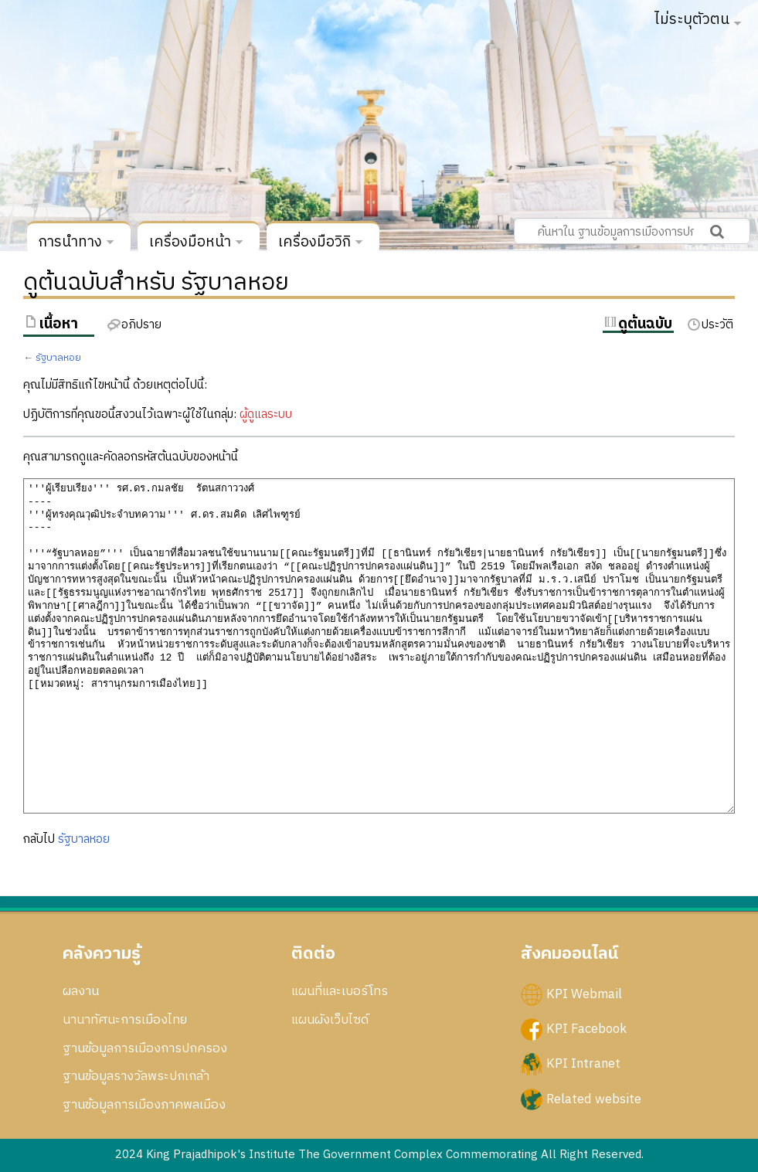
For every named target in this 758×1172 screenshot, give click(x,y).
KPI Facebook (586, 1029)
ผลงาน (81, 991)
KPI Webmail (584, 994)
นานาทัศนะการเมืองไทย (125, 1020)
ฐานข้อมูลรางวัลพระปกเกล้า (136, 1076)
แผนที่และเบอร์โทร (339, 991)
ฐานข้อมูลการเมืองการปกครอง (145, 1048)
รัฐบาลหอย (58, 358)
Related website (593, 1098)
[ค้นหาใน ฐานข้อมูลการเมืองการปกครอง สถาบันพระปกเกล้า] (632, 231)
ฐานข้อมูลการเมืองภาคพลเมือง (144, 1105)
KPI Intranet (583, 1064)
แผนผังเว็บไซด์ (330, 1020)
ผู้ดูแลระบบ (266, 414)
